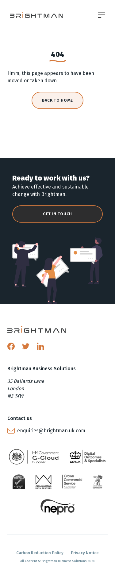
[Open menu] (101, 15)
